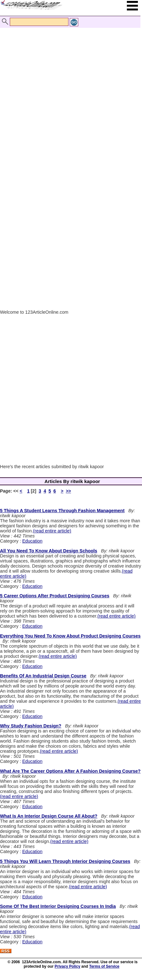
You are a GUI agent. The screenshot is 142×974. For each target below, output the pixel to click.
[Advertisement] (69, 92)
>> (68, 490)
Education (32, 541)
